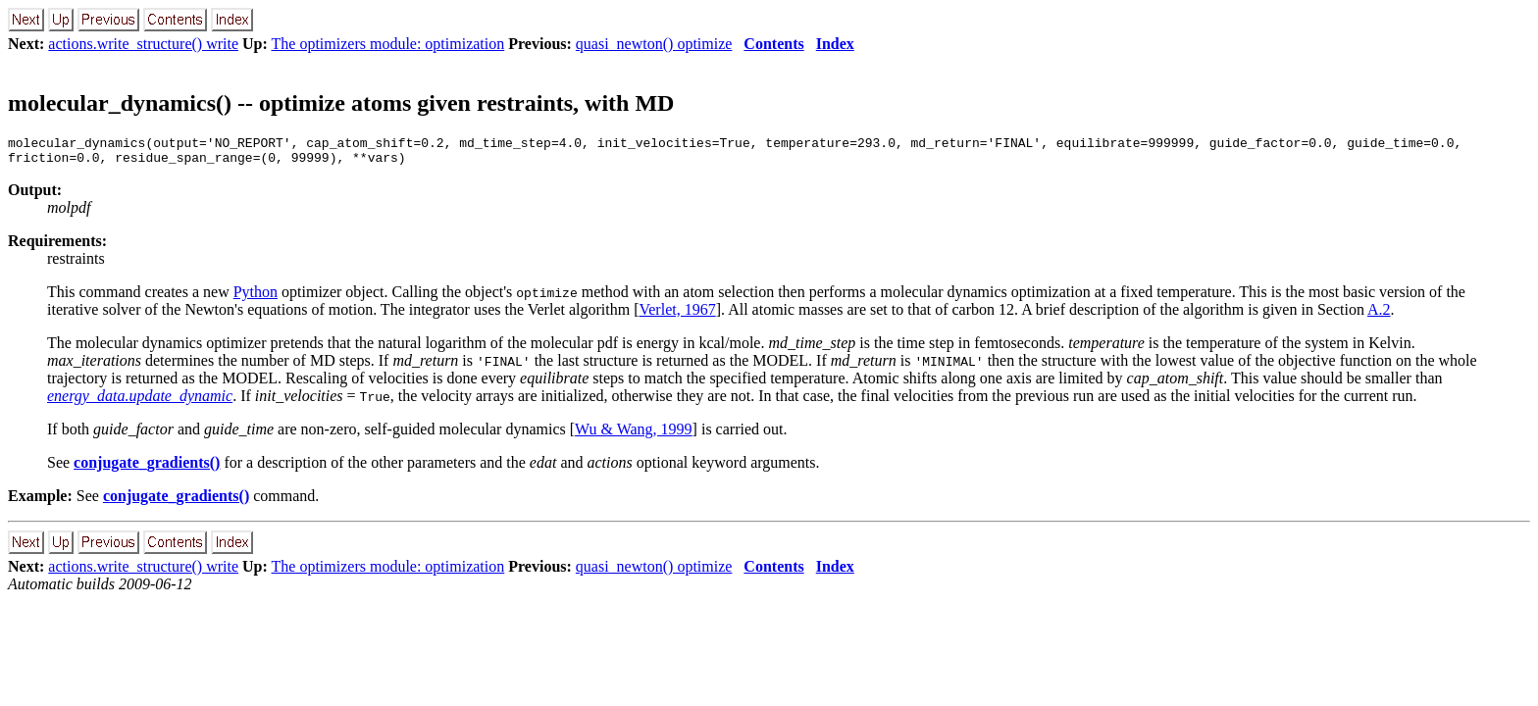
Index (835, 43)
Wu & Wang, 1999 (633, 435)
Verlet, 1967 (677, 315)
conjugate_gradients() (147, 468)
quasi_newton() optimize (654, 43)
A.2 (1379, 315)
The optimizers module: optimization (388, 43)
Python (255, 297)
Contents (773, 43)
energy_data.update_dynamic (139, 401)
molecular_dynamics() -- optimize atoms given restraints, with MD (341, 103)
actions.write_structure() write (143, 43)
